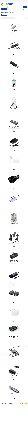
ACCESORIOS (6, 12)
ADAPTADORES (11, 12)
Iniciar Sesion (25, 4)
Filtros (3, 17)
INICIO (2, 12)
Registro (20, 4)
